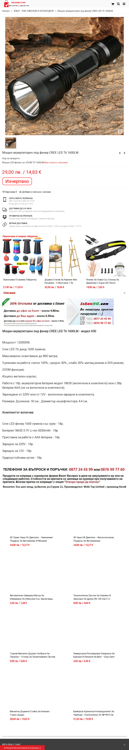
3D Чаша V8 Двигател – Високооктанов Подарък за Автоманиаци (93, 539)
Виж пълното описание (56, 162)
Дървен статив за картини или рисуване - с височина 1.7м (61, 281)
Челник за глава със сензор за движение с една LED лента (102, 281)
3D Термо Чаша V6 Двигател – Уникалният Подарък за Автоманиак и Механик (31, 539)
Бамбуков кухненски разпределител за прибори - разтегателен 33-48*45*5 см (93, 713)
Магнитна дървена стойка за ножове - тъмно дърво (30, 713)
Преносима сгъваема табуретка (19, 279)
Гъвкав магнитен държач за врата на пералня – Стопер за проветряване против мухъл (32, 657)
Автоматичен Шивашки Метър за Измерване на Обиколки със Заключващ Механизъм (31, 598)
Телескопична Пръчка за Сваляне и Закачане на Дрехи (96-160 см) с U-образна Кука (92, 598)
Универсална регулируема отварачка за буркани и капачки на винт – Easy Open (93, 655)
